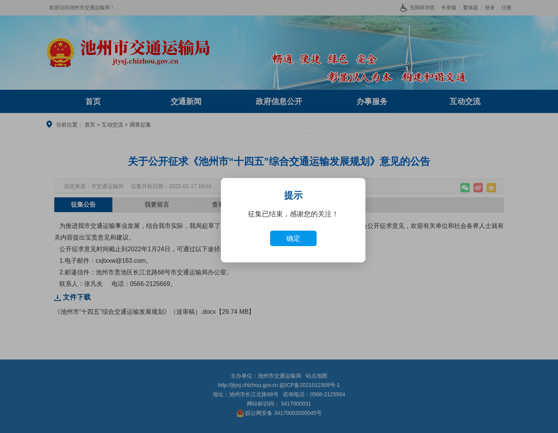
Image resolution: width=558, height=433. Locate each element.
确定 (293, 238)
